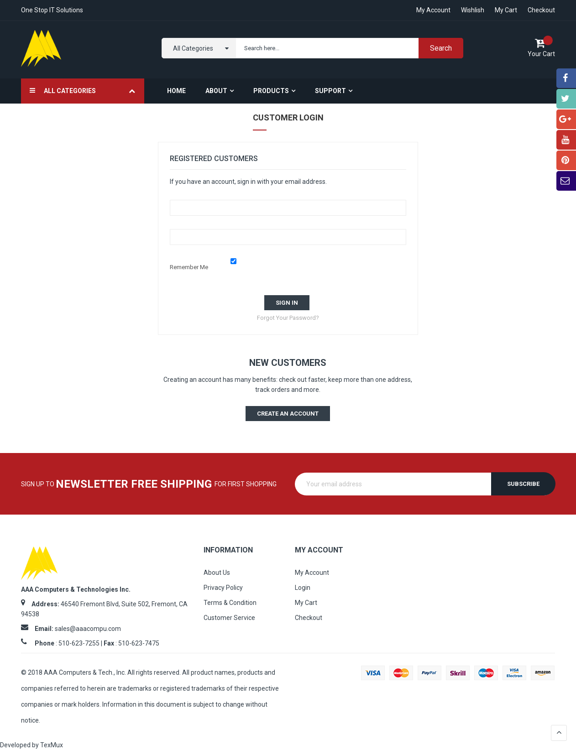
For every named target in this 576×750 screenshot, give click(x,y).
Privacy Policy (223, 587)
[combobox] (347, 48)
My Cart (506, 10)
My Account (312, 572)
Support (330, 90)
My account (433, 10)
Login (302, 587)
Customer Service (229, 617)
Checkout (541, 10)
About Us (217, 572)
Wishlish (472, 10)
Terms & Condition (230, 602)
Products (271, 90)
